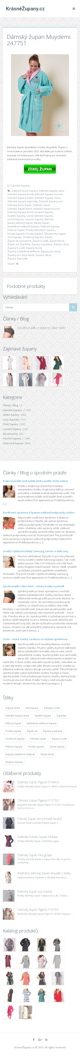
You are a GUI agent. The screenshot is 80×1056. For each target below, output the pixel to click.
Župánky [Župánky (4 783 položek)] (61, 715)
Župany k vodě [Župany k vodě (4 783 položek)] (52, 708)
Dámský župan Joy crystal (34, 891)
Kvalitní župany (16, 215)
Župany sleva (43, 255)
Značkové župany (33, 237)
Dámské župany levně (20, 194)
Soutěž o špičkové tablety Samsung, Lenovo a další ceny (35, 551)
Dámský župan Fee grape (34, 855)
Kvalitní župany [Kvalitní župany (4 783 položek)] (43, 715)
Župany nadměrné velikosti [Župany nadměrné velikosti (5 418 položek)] (20, 754)
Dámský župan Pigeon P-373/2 (38, 800)
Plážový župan (16, 230)
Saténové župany (13, 443)
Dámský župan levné (20, 208)
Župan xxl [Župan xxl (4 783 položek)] (32, 731)
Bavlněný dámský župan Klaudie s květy (44, 873)
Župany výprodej (17, 258)
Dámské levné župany (25, 190)
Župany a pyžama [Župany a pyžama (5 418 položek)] (52, 731)
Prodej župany (34, 233)
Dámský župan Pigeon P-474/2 (38, 909)
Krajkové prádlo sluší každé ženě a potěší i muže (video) (35, 481)
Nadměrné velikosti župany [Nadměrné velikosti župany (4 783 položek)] (41, 723)
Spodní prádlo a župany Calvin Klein (41, 328)
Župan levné (56, 240)
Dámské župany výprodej (22, 201)
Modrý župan (41, 223)
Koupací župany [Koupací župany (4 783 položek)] (14, 762)
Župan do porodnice (19, 240)
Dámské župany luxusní (49, 194)
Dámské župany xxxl (51, 201)
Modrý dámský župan (20, 223)
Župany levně (34, 248)
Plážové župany (50, 226)
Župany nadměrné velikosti (23, 251)
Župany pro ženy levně (21, 255)
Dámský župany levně (20, 212)
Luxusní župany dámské (39, 219)
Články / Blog (10, 405)
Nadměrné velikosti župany (23, 226)
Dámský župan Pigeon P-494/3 (38, 782)
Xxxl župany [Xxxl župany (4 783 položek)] (32, 708)
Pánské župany (12, 438)
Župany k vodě (16, 248)
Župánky (25, 244)
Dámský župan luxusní (46, 208)
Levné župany (16, 219)
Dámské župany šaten (21, 198)
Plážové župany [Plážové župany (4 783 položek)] (13, 746)
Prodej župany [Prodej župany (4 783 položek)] (13, 731)
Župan (48, 237)
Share (13, 263)
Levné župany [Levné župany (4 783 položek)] (57, 746)
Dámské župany (20, 185)
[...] (4, 503)
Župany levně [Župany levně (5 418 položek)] (12, 708)
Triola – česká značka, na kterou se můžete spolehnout (35, 639)
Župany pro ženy (50, 251)
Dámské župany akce (51, 190)
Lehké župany (11, 414)
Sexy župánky (11, 419)
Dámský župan (41, 205)
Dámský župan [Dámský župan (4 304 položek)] (38, 738)
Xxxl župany (15, 237)
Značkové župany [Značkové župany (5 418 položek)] (15, 738)
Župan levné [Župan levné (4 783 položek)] (47, 754)
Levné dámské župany (39, 215)
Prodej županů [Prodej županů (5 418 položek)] (36, 746)
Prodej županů (16, 233)
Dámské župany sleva (48, 198)
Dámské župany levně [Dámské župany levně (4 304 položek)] (17, 715)
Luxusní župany (12, 429)
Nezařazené (10, 434)
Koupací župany (43, 212)
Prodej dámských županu (40, 230)
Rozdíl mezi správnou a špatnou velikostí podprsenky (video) (38, 512)
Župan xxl (13, 244)
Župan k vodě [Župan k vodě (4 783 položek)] (59, 738)
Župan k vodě (40, 240)
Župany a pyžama (41, 244)
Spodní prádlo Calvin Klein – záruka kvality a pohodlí (33, 586)
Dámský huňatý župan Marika (37, 837)
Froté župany (10, 424)
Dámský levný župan (20, 205)
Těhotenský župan (55, 233)
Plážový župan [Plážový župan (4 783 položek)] (13, 723)
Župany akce (61, 244)
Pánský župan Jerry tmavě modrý (39, 819)
